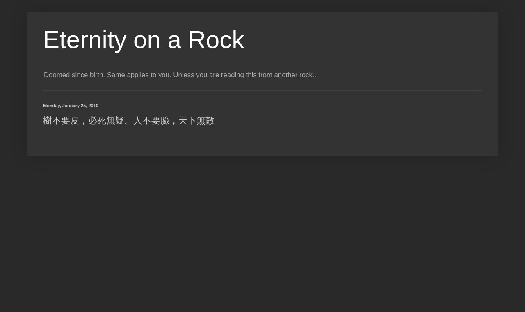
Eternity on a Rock (143, 39)
